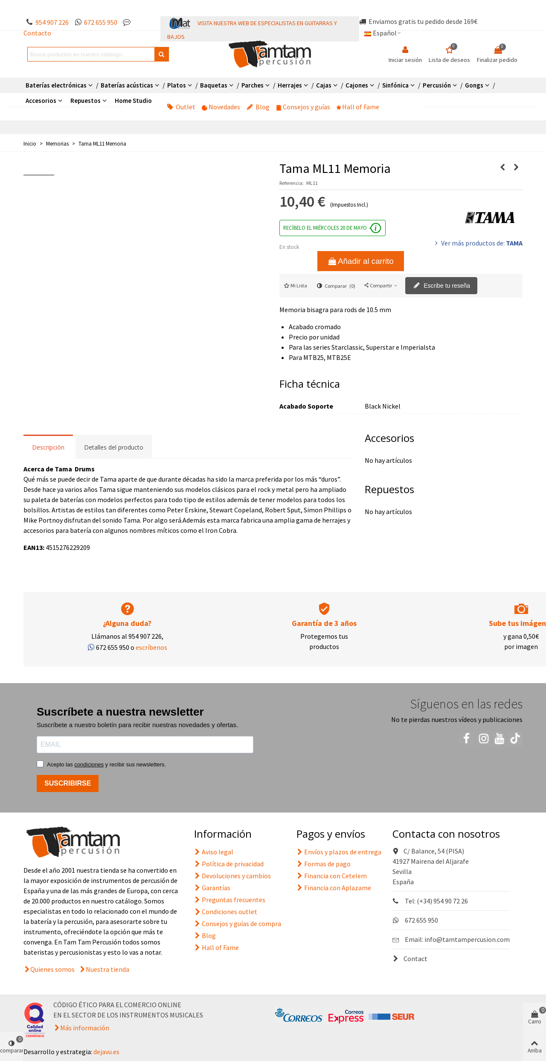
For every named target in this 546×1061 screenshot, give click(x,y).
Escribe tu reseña (441, 286)
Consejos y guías (303, 106)
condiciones (89, 764)
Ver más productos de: (478, 243)
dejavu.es (106, 1051)
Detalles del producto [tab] (113, 447)
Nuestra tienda (107, 969)
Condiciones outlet (225, 911)
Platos (176, 85)
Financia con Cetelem (331, 876)
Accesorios (41, 100)
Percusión (437, 85)
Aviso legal (213, 852)
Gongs (474, 85)
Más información (84, 1027)
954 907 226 (52, 22)
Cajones (357, 85)
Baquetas (213, 85)
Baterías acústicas (127, 85)
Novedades (221, 106)
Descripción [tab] (48, 447)
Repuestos (85, 100)
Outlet (181, 106)
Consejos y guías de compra (237, 923)
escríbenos (151, 647)
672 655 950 (100, 22)
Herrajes (290, 85)
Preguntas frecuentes (229, 899)
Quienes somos (52, 969)
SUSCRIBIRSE (67, 783)
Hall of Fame (358, 106)
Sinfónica (395, 85)
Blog (258, 106)
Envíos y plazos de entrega (338, 852)
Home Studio (133, 100)
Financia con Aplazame (333, 888)
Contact (409, 958)
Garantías (212, 888)
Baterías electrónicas (56, 85)
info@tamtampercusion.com (467, 939)
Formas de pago (323, 864)
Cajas (323, 85)
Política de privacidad (229, 864)
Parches (252, 85)
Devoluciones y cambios (232, 876)
